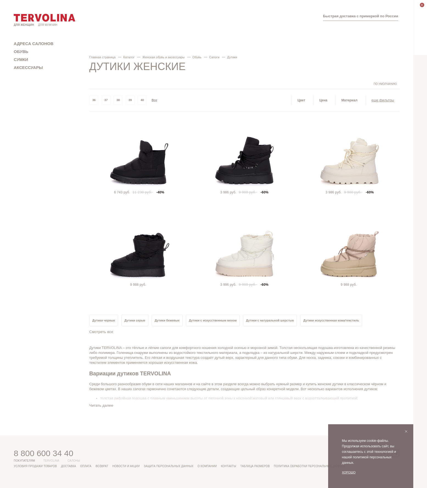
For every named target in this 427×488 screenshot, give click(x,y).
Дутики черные (103, 320)
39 (130, 100)
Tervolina (51, 460)
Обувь (21, 51)
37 (106, 100)
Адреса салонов (34, 43)
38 (118, 100)
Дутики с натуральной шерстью (270, 320)
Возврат (102, 466)
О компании (207, 466)
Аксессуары (28, 67)
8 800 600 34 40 (43, 453)
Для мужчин (47, 24)
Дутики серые (134, 320)
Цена (323, 100)
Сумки (21, 59)
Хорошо (349, 472)
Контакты (228, 466)
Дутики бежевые (167, 320)
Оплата (85, 466)
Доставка (68, 466)
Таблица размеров (255, 466)
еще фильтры (383, 100)
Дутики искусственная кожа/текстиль (331, 320)
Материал (349, 100)
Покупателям (24, 460)
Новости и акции (125, 466)
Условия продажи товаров (35, 466)
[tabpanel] (139, 157)
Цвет (301, 100)
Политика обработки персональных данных (309, 466)
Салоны (74, 460)
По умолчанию (385, 83)
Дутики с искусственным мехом (213, 320)
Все (154, 100)
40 (142, 100)
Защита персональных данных (169, 466)
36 (94, 100)
